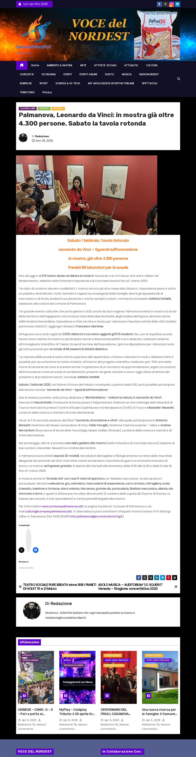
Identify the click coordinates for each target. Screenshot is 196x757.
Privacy (47, 92)
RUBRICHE (26, 83)
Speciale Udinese (30, 660)
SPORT (44, 83)
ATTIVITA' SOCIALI (112, 655)
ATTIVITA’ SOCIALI (105, 65)
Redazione (42, 136)
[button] (178, 79)
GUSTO (109, 74)
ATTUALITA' (27, 655)
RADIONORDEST (149, 74)
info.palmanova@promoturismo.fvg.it (96, 516)
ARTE (83, 65)
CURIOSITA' (44, 108)
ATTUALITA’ (131, 65)
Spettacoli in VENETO (73, 665)
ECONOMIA (49, 74)
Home (35, 65)
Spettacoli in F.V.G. (114, 665)
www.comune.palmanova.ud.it (62, 506)
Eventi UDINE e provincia (116, 660)
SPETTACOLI (149, 83)
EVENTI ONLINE (88, 74)
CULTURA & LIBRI (27, 108)
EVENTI (68, 74)
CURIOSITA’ (27, 74)
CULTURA (152, 65)
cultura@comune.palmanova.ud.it (48, 511)
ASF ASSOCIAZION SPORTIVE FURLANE (111, 83)
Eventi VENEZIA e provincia (76, 655)
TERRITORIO (27, 92)
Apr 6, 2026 (29, 720)
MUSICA (127, 74)
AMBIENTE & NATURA (59, 65)
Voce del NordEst (33, 47)
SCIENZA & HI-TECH (68, 83)
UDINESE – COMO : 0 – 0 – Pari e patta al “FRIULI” (35, 714)
